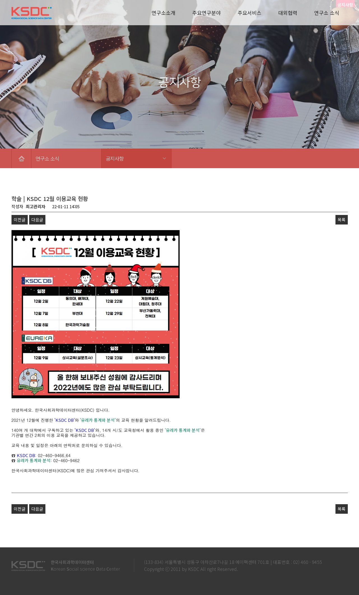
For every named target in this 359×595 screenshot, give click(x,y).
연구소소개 (163, 12)
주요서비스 (249, 12)
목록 (342, 220)
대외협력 (287, 12)
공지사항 (115, 158)
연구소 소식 (326, 12)
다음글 (37, 220)
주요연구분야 (206, 12)
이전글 (20, 220)
